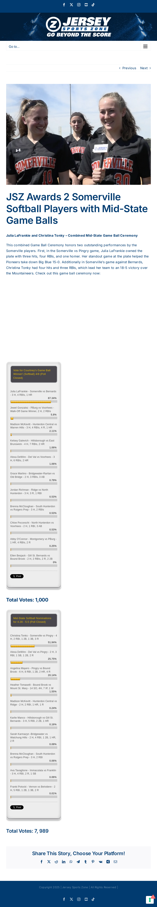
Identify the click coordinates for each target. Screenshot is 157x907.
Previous (129, 68)
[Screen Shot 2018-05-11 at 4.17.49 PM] (78, 134)
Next (144, 68)
